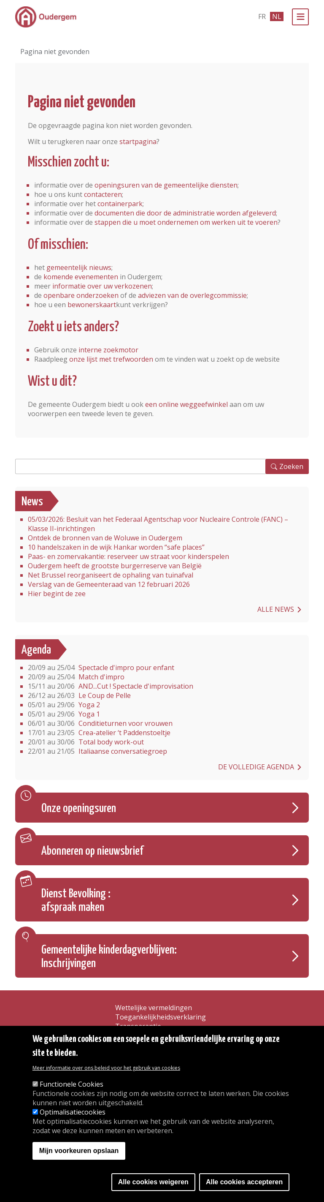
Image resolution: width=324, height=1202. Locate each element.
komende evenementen (80, 276)
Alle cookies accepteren (244, 1182)
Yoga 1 (64, 714)
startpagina (138, 141)
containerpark (120, 203)
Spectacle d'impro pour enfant (101, 667)
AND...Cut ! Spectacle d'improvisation (110, 686)
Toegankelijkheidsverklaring (160, 1017)
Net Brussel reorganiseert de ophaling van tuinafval (110, 575)
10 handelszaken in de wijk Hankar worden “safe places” (116, 547)
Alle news (275, 609)
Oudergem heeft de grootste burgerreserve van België (115, 565)
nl (276, 16)
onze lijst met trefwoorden (111, 359)
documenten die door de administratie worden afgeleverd (185, 213)
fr (262, 16)
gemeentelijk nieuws (78, 267)
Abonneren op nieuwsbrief (92, 851)
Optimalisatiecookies (72, 1112)
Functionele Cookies (71, 1084)
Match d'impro (76, 676)
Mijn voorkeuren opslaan (79, 1150)
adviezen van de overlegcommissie (192, 295)
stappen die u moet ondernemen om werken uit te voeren (186, 222)
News (32, 502)
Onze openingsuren (78, 809)
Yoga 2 (64, 704)
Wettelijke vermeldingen (153, 1007)
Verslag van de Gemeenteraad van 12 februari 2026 (109, 584)
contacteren (103, 194)
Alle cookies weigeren (153, 1182)
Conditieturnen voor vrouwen (100, 723)
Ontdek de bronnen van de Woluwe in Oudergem (105, 537)
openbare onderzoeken (81, 295)
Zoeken (291, 466)
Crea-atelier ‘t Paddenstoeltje (99, 732)
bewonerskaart (92, 304)
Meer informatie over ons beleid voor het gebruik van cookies (106, 1067)
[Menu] (300, 16)
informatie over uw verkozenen (102, 286)
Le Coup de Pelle (79, 695)
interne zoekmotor (108, 349)
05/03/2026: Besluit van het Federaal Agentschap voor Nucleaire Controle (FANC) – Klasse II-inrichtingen (158, 524)
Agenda (36, 650)
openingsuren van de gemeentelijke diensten (166, 185)
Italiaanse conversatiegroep (97, 751)
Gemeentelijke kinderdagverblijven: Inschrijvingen (109, 957)
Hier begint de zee (57, 593)
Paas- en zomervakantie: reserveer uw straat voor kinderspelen (128, 556)
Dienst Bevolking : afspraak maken (76, 900)
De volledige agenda (256, 766)
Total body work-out (86, 742)
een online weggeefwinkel (186, 404)
